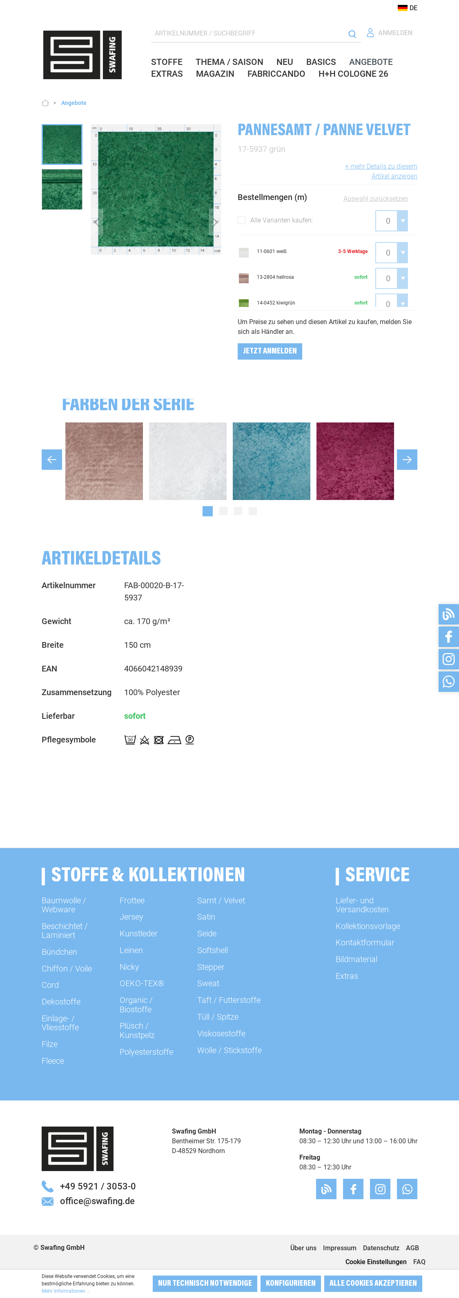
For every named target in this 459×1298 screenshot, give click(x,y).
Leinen (131, 950)
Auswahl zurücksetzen (375, 198)
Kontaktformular (365, 942)
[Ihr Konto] (389, 33)
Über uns (303, 1248)
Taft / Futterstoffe (229, 1000)
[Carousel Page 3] (238, 511)
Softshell (212, 950)
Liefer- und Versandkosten (362, 905)
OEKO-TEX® (142, 983)
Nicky (129, 967)
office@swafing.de (97, 1201)
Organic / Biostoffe (136, 1004)
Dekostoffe (61, 1002)
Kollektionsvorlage (368, 926)
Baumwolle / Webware (64, 905)
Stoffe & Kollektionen (148, 876)
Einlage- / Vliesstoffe (60, 1023)
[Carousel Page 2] (223, 511)
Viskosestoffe (221, 1033)
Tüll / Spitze (217, 1017)
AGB (412, 1248)
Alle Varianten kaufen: (281, 220)
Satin (206, 917)
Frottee (132, 900)
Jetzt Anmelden (270, 351)
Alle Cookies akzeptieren (373, 1284)
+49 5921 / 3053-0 (98, 1186)
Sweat (208, 983)
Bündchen (59, 952)
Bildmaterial (356, 959)
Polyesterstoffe (146, 1052)
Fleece (53, 1061)
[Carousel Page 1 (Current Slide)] (208, 511)
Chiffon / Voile (67, 969)
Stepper (211, 967)
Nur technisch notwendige (205, 1284)
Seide (206, 933)
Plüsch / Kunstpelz (137, 1030)
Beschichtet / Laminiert (65, 930)
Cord (50, 985)
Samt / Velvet (221, 900)
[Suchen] (352, 33)
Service (377, 876)
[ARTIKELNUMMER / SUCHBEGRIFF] (247, 33)
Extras (347, 976)
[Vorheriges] (97, 222)
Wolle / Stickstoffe (229, 1050)
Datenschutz (381, 1248)
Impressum (340, 1248)
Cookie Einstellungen (376, 1262)
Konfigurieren (291, 1284)
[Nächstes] (215, 222)
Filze (50, 1044)
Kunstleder (139, 933)
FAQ (419, 1262)
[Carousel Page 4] (253, 511)
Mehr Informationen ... (66, 1291)
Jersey (131, 917)
